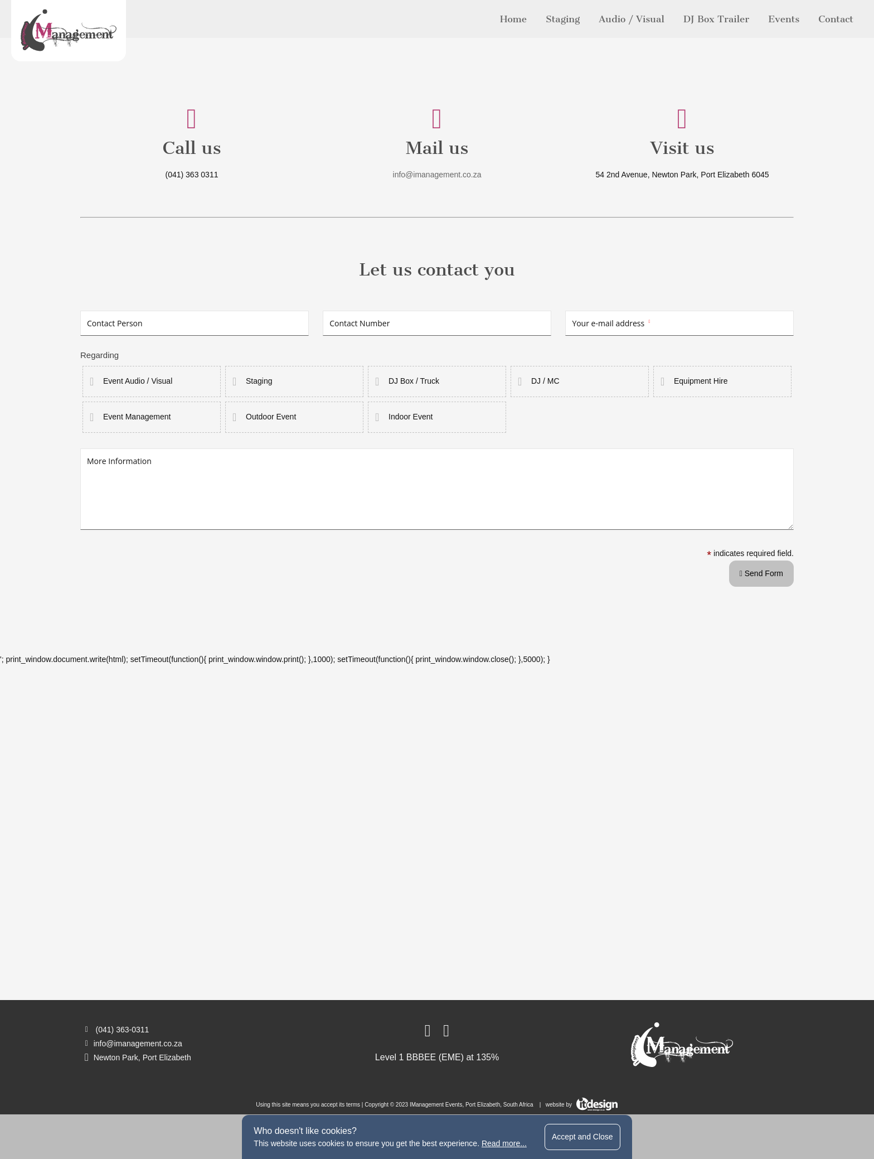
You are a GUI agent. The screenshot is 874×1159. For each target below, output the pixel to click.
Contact (835, 19)
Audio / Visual (631, 19)
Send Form (761, 573)
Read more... (504, 1143)
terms (353, 1105)
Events (783, 19)
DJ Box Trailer (716, 19)
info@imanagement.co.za (437, 174)
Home (513, 19)
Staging (563, 19)
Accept (582, 1136)
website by (582, 1105)
